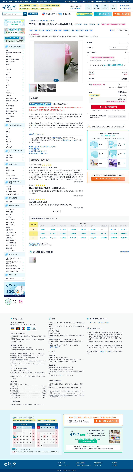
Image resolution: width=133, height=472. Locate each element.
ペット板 (8, 186)
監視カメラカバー (11, 232)
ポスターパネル (10, 225)
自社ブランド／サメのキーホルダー (13, 262)
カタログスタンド (11, 235)
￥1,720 (62, 229)
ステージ (8, 142)
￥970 (53, 229)
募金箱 (8, 227)
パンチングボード (11, 175)
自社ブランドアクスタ (12, 271)
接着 (35, 30)
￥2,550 (62, 233)
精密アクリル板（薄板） (12, 59)
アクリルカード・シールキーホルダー (14, 258)
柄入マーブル (9, 108)
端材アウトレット (11, 278)
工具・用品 (9, 201)
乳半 (7, 67)
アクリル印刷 (9, 212)
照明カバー (49, 30)
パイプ (8, 129)
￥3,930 (73, 229)
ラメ (7, 103)
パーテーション (10, 250)
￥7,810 (113, 229)
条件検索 (33, 14)
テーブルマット (10, 219)
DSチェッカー (10, 113)
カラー (8, 75)
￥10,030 (73, 238)
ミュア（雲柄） (10, 106)
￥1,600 (52, 233)
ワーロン (8, 95)
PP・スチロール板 (11, 191)
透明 (7, 50)
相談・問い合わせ (121, 14)
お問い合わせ (71, 2)
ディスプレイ (79, 30)
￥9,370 (123, 229)
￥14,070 (124, 233)
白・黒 (8, 64)
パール (8, 80)
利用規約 (114, 463)
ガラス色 (8, 77)
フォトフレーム (10, 222)
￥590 (42, 229)
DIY (73, 30)
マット (8, 82)
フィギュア (9, 217)
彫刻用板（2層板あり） (12, 100)
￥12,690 (93, 238)
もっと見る (56, 211)
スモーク (8, 69)
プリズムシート (10, 93)
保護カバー (66, 30)
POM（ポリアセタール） (13, 194)
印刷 (91, 30)
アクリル (41, 30)
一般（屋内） (9, 155)
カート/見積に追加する (108, 107)
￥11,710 (113, 233)
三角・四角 (9, 147)
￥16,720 (103, 238)
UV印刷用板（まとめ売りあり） (13, 53)
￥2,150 (52, 238)
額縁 (60, 30)
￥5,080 (93, 229)
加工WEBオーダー (103, 14)
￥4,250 (62, 238)
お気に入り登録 (122, 30)
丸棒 (7, 144)
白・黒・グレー (10, 170)
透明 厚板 (8, 57)
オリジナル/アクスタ (11, 266)
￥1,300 (42, 238)
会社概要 (114, 465)
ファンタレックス (11, 98)
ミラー (8, 72)
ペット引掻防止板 (11, 243)
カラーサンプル (10, 116)
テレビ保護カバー (11, 240)
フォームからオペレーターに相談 (108, 178)
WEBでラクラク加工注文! (84, 14)
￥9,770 (103, 233)
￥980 (42, 233)
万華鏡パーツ (9, 238)
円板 (7, 137)
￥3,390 (83, 229)
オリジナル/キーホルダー (13, 268)
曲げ (31, 30)
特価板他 (8, 121)
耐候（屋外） (9, 157)
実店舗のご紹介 (98, 463)
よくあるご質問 (80, 463)
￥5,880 (73, 233)
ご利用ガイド (61, 463)
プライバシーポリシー (63, 465)
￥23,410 (124, 238)
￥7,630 (93, 233)
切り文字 (8, 214)
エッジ (8, 85)
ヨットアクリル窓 (11, 245)
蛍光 (7, 88)
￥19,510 (113, 238)
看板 (55, 30)
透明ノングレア (10, 62)
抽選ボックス (9, 230)
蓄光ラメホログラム (11, 111)
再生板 (8, 119)
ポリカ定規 (9, 248)
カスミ (8, 90)
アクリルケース (10, 209)
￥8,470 (83, 238)
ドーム (8, 131)
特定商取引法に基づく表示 (83, 465)
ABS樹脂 (8, 189)
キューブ (8, 139)
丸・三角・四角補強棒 (12, 178)
